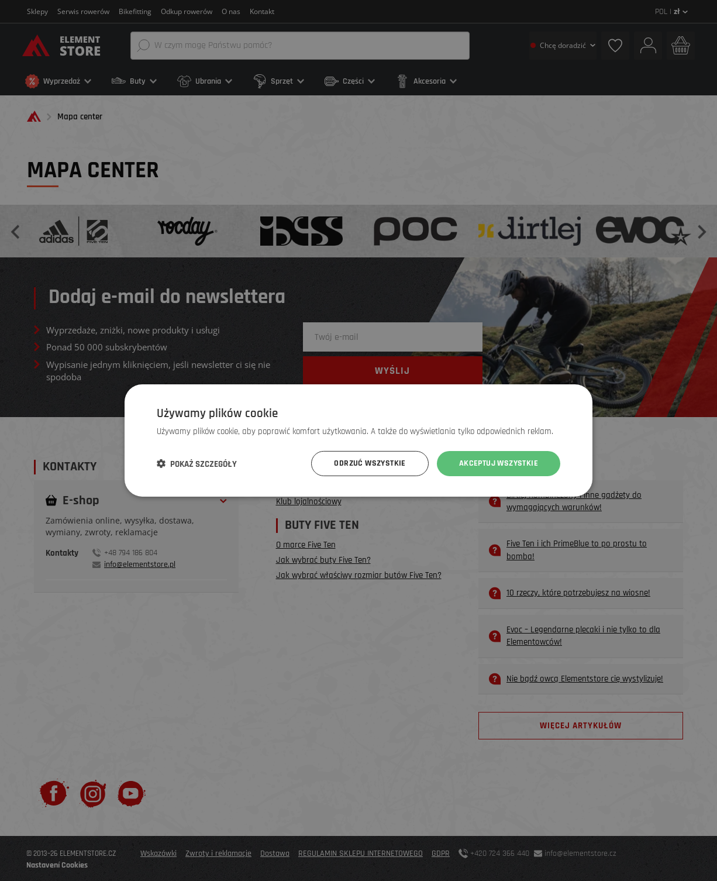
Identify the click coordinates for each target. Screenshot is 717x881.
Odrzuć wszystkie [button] (369, 463)
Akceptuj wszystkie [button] (498, 463)
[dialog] (358, 440)
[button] (197, 464)
